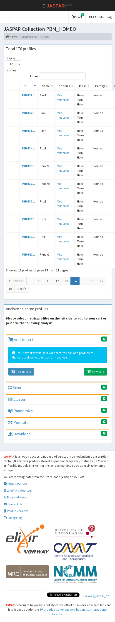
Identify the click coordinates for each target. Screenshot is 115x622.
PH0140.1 (28, 254)
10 (39, 281)
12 (57, 281)
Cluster (16, 399)
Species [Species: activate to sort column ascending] (64, 86)
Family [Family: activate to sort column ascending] (100, 86)
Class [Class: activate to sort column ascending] (83, 86)
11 (48, 281)
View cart (95, 372)
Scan (14, 387)
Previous (16, 281)
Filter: (57, 76)
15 (83, 281)
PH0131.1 (28, 95)
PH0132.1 (28, 113)
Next (22, 289)
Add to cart (20, 339)
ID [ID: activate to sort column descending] (25, 86)
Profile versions (16, 511)
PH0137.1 (28, 201)
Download (19, 434)
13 (66, 281)
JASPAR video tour (18, 490)
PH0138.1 (28, 219)
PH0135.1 (28, 166)
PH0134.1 (28, 148)
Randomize (20, 410)
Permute (18, 422)
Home (11, 36)
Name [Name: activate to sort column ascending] (46, 86)
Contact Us (13, 504)
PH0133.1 (28, 131)
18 (10, 289)
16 (92, 281)
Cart (78, 16)
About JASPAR (15, 484)
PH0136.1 (28, 184)
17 (101, 281)
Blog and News (15, 497)
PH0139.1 (28, 237)
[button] (5, 17)
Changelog (13, 518)
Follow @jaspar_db (96, 596)
